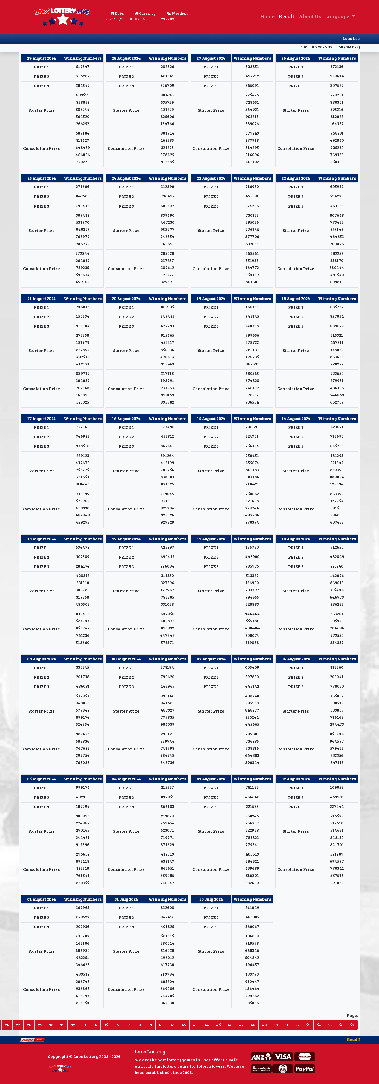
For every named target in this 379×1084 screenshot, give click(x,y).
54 (319, 1024)
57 (352, 1024)
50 (275, 1024)
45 (218, 1024)
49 (264, 1024)
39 (150, 1024)
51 (287, 1024)
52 (297, 1024)
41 (172, 1024)
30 (51, 1024)
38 (139, 1024)
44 (207, 1024)
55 (330, 1024)
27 (18, 1024)
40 (161, 1024)
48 (252, 1024)
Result (287, 16)
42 (184, 1024)
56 (341, 1024)
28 (29, 1024)
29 (40, 1024)
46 (229, 1024)
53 (308, 1024)
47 (241, 1024)
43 (195, 1024)
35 (106, 1024)
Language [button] (337, 16)
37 (128, 1024)
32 (73, 1024)
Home (267, 16)
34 (94, 1024)
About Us (310, 16)
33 (84, 1024)
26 (7, 1024)
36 (116, 1024)
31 (62, 1024)
